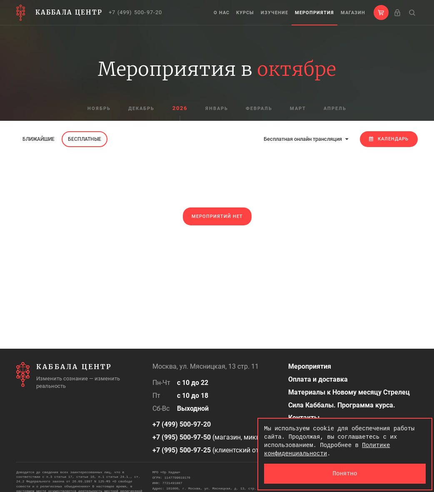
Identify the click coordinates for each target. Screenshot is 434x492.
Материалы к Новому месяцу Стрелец (349, 392)
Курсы (245, 12)
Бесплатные (84, 139)
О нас (221, 12)
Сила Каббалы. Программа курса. (341, 405)
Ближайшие (38, 139)
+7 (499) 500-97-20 (135, 12)
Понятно (345, 473)
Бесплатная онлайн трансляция (306, 139)
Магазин (353, 12)
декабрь (141, 108)
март (298, 108)
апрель (335, 108)
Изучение (274, 12)
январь (216, 108)
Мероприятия (314, 12)
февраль (259, 108)
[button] (381, 12)
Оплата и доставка (318, 379)
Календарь (389, 139)
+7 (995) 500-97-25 (181, 450)
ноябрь (99, 108)
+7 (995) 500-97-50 (181, 437)
